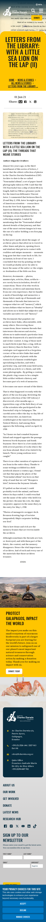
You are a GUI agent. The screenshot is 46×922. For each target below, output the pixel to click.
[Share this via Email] (20, 101)
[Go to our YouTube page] (22, 825)
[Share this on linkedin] (35, 101)
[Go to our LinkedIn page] (27, 825)
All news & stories (21, 83)
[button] (41, 11)
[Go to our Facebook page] (4, 825)
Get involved (11, 798)
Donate (37, 17)
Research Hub (12, 819)
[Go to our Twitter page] (16, 825)
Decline (23, 910)
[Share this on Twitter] (30, 101)
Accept (23, 903)
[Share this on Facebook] (25, 101)
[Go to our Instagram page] (10, 825)
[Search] (33, 11)
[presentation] (21, 874)
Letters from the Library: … (23, 86)
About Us (9, 785)
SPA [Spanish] (39, 4)
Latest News (10, 812)
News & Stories (26, 79)
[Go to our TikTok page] (33, 825)
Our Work (9, 792)
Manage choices (23, 916)
